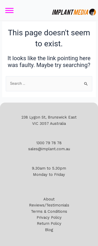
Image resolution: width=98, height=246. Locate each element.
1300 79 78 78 (49, 143)
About (49, 199)
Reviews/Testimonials (49, 205)
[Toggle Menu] (9, 10)
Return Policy (49, 223)
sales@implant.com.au (49, 149)
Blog (49, 229)
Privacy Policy (49, 217)
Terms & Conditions (49, 211)
